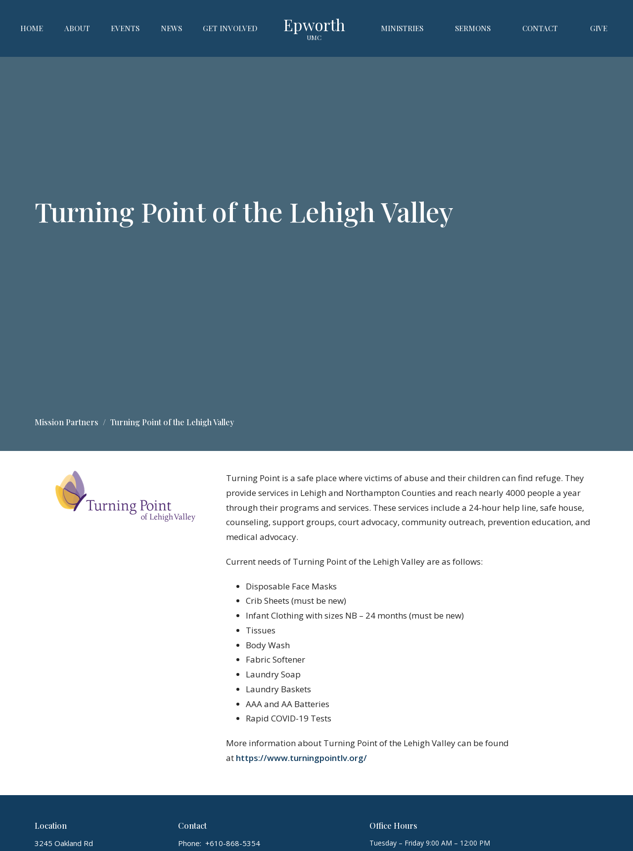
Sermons (473, 28)
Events (125, 28)
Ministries (402, 28)
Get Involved (230, 28)
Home (31, 28)
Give (598, 28)
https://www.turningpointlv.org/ (301, 757)
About (77, 28)
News (171, 28)
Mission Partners (66, 422)
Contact (540, 28)
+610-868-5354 (232, 843)
